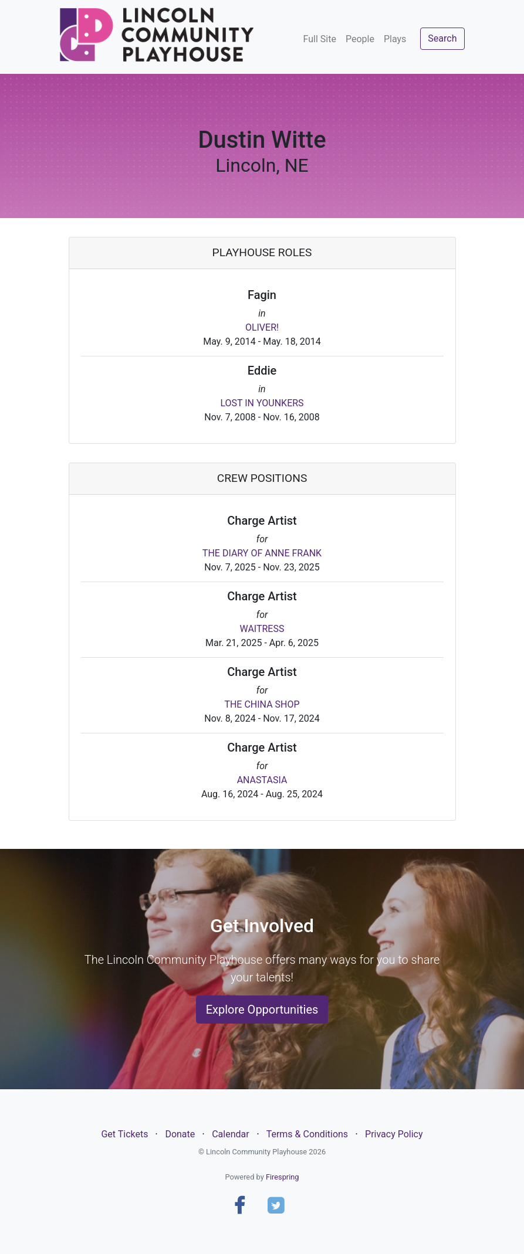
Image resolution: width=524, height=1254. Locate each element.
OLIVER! (262, 327)
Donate (180, 1134)
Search (442, 38)
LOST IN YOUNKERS (261, 403)
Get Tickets (124, 1134)
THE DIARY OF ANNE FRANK (262, 553)
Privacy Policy (394, 1134)
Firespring (282, 1177)
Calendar (230, 1134)
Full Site (319, 39)
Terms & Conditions (307, 1134)
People (360, 39)
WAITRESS (262, 628)
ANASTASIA (262, 780)
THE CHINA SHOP (261, 704)
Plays (395, 39)
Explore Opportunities (262, 1009)
